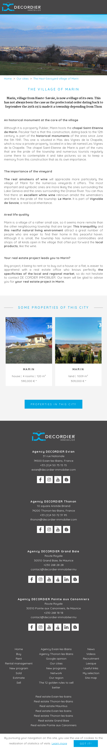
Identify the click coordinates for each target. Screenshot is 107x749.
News (91, 649)
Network (56, 673)
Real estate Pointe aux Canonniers (53, 725)
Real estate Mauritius (53, 706)
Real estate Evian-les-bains (53, 696)
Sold (19, 673)
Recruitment (91, 659)
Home (19, 649)
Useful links (91, 668)
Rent (19, 659)
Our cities (56, 663)
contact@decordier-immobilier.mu (54, 569)
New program (18, 668)
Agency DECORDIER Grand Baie (53, 551)
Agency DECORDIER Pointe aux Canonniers (53, 599)
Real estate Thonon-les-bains (53, 715)
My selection (91, 673)
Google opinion (56, 659)
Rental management (19, 663)
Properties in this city (54, 404)
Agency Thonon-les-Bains (56, 654)
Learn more (59, 743)
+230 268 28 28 (54, 565)
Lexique (91, 663)
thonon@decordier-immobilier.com (53, 519)
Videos (90, 654)
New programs (56, 668)
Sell (19, 683)
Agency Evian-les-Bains (56, 649)
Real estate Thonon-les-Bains (53, 701)
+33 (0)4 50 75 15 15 (53, 465)
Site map (91, 678)
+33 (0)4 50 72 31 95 (53, 515)
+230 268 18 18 (53, 613)
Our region (56, 678)
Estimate (19, 678)
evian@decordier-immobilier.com (53, 470)
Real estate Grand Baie (53, 720)
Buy (18, 654)
